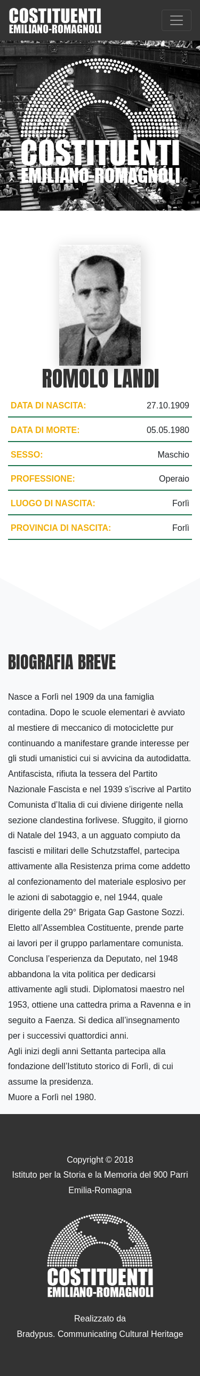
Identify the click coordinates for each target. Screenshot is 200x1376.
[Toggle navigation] (176, 20)
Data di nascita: (48, 405)
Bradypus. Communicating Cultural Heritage (100, 1334)
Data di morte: (45, 430)
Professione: (43, 478)
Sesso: (27, 454)
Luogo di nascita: (53, 503)
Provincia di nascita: (61, 527)
